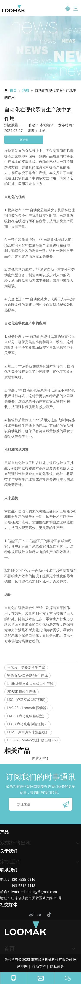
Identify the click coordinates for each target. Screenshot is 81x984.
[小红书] (40, 914)
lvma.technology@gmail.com (34, 891)
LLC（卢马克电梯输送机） (27, 724)
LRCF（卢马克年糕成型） (26, 716)
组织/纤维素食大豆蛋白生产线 (30, 683)
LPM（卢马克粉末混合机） (28, 732)
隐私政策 (57, 966)
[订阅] (65, 804)
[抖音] (48, 914)
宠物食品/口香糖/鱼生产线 (27, 675)
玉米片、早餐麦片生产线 (26, 667)
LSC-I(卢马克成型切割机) (26, 699)
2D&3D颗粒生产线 (21, 691)
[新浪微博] (31, 914)
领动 (35, 966)
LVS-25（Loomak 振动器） (28, 707)
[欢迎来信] (40, 804)
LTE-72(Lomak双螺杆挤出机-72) (32, 740)
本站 (42, 130)
